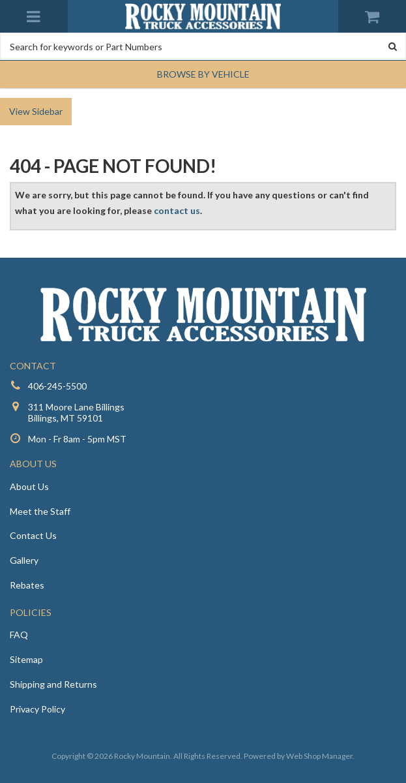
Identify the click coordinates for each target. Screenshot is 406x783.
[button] (203, 74)
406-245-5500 (57, 386)
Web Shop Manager (319, 756)
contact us (177, 210)
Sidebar (47, 111)
